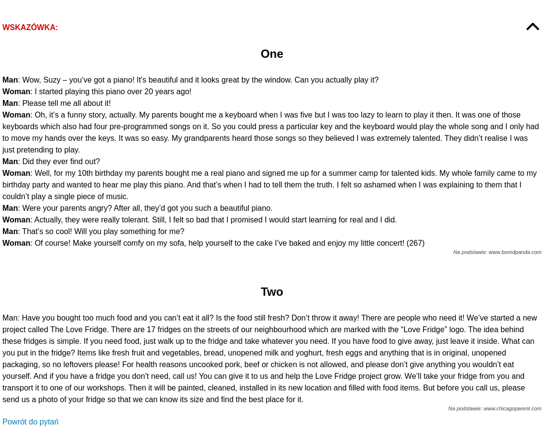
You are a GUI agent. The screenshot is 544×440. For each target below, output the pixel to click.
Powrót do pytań (30, 422)
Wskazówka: (30, 27)
